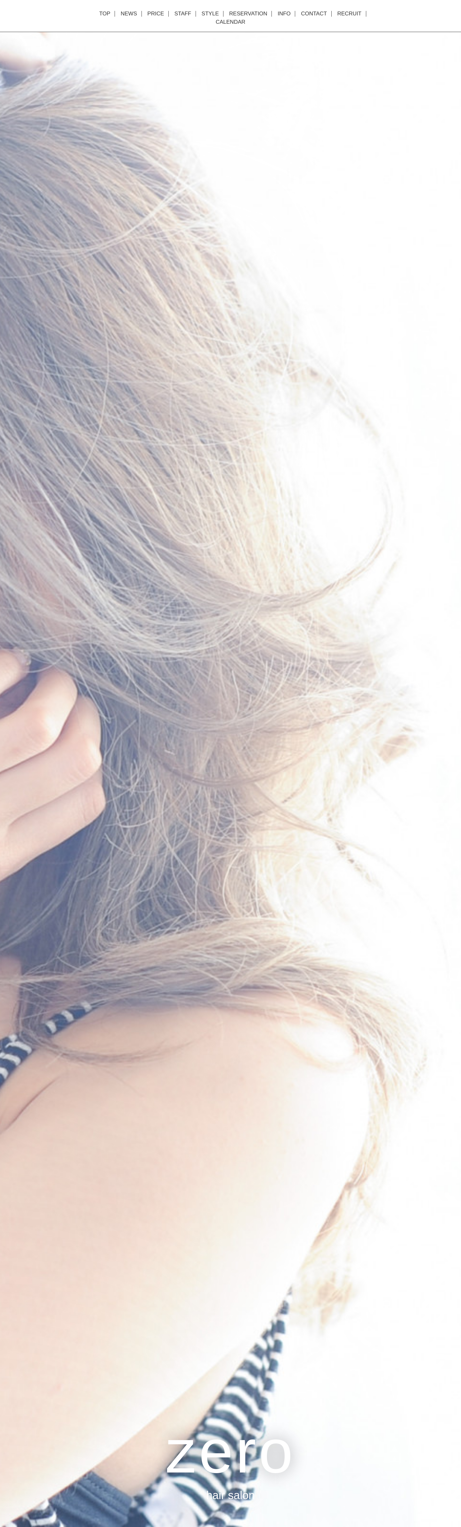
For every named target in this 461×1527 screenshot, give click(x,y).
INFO (284, 14)
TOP (104, 14)
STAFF (182, 14)
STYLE (210, 14)
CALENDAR (231, 22)
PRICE (155, 14)
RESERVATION (248, 14)
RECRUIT (349, 14)
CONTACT (314, 14)
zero (230, 1451)
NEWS (129, 14)
